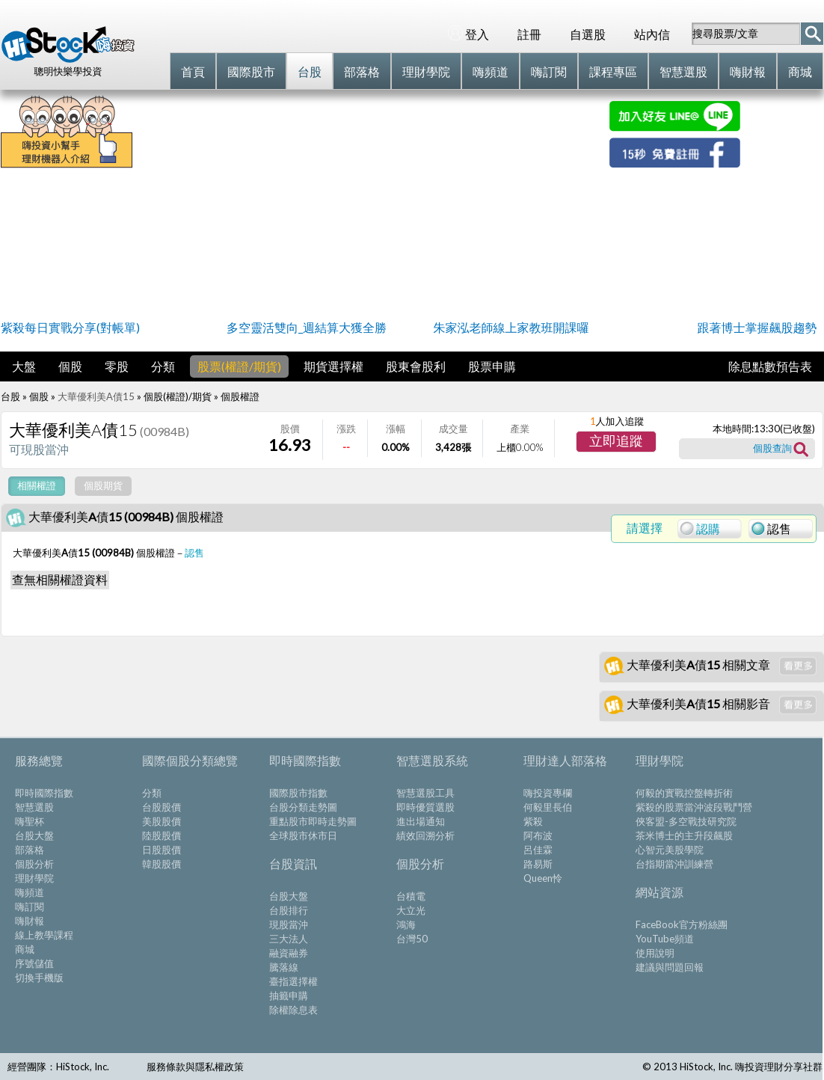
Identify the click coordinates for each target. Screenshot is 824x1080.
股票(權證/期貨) (239, 366)
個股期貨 (103, 485)
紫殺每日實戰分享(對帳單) (70, 327)
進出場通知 (420, 821)
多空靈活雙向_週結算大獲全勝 (307, 327)
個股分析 (34, 864)
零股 (117, 366)
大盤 (24, 366)
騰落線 (283, 967)
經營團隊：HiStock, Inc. (58, 1067)
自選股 (588, 34)
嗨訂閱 (29, 906)
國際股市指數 (298, 793)
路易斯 (538, 864)
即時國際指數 (44, 793)
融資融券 (288, 953)
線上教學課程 (44, 935)
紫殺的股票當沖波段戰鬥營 (694, 807)
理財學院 (34, 878)
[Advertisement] (371, 205)
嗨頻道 (29, 892)
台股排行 (288, 910)
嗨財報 (29, 921)
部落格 (29, 850)
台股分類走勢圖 (303, 807)
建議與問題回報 (670, 967)
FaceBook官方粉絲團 (682, 924)
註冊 (529, 34)
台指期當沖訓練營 (674, 864)
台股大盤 (34, 835)
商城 (24, 949)
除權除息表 (293, 1010)
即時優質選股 (425, 807)
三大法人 (288, 939)
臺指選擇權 (293, 981)
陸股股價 (161, 835)
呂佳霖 (538, 850)
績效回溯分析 (425, 835)
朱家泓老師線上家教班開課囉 (510, 327)
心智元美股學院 (670, 850)
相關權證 (36, 485)
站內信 (652, 34)
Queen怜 (542, 878)
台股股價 (161, 807)
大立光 (410, 910)
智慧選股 (34, 807)
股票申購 (492, 366)
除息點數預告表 (770, 366)
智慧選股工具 (425, 793)
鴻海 (406, 924)
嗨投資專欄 (547, 793)
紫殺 (533, 821)
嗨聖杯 (29, 821)
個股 (70, 366)
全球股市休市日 (303, 835)
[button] (616, 441)
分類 (163, 366)
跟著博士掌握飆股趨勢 (757, 327)
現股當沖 (288, 924)
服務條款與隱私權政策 (195, 1067)
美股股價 (161, 821)
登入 (468, 33)
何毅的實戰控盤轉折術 (684, 793)
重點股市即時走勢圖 (313, 821)
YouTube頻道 (665, 939)
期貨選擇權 (333, 366)
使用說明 (655, 953)
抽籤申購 (288, 995)
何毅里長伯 (547, 807)
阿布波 (538, 835)
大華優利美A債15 (96, 396)
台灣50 (412, 939)
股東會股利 (416, 366)
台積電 (410, 896)
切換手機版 (39, 978)
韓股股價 (161, 864)
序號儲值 (34, 963)
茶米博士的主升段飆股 (684, 835)
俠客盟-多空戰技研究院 (686, 821)
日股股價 (161, 850)
